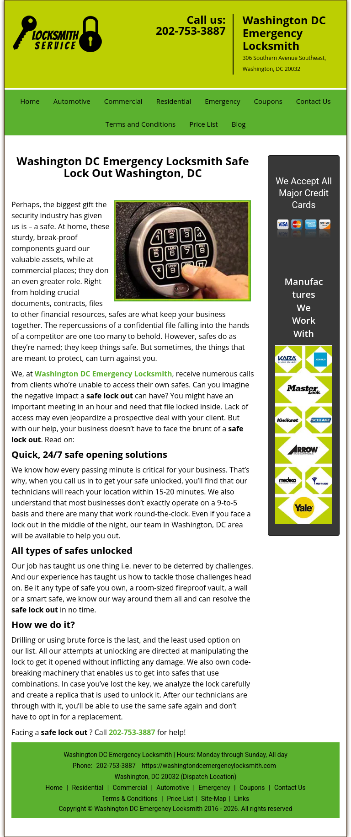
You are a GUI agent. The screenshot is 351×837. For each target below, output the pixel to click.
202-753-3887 (191, 30)
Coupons (268, 101)
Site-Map (213, 798)
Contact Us (313, 101)
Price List (203, 124)
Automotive (71, 101)
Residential (173, 101)
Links (241, 798)
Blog (239, 124)
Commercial (123, 101)
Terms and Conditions (141, 124)
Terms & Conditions (130, 798)
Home (29, 101)
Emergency (222, 101)
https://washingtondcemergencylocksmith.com (209, 765)
